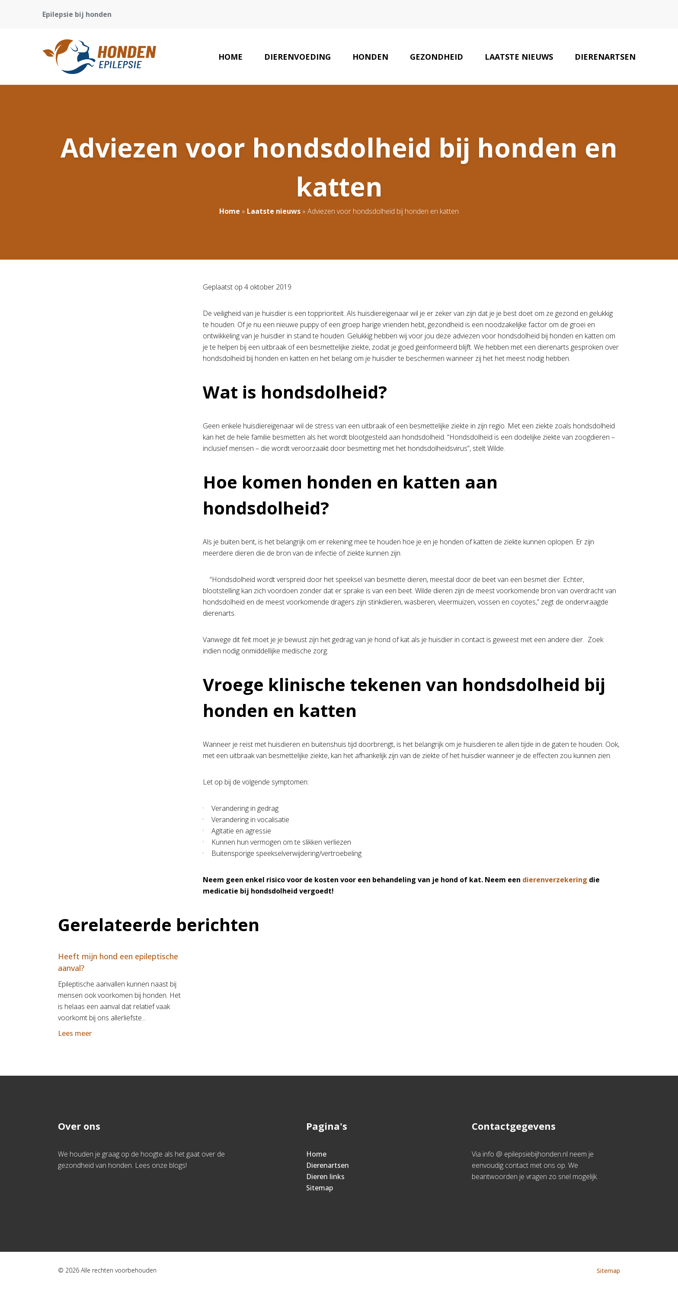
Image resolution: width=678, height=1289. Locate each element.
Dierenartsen (605, 56)
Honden (370, 56)
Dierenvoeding (297, 56)
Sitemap (319, 1188)
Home (230, 56)
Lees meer (75, 1033)
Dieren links (325, 1176)
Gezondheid (436, 56)
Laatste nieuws (519, 56)
